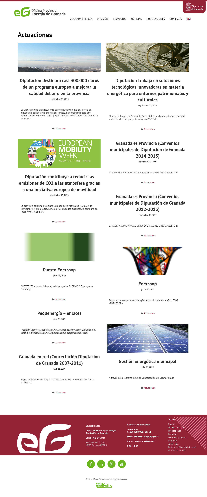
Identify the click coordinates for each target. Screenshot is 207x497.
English (171, 424)
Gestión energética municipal (147, 361)
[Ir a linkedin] (101, 464)
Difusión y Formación (177, 437)
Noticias (136, 18)
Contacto (176, 18)
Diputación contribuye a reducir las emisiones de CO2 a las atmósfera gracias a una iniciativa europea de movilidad (59, 183)
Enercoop (148, 284)
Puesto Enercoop (59, 270)
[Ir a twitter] (112, 464)
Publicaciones (156, 18)
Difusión (102, 18)
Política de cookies (177, 450)
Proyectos (119, 18)
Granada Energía (81, 18)
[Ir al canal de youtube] (122, 464)
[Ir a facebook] (91, 464)
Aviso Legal (173, 444)
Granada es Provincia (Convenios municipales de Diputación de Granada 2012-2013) (147, 202)
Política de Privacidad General (182, 447)
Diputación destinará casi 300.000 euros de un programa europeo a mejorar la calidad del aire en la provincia (59, 86)
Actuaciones (60, 128)
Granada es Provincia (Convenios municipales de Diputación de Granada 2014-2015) (147, 149)
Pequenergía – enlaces (59, 313)
